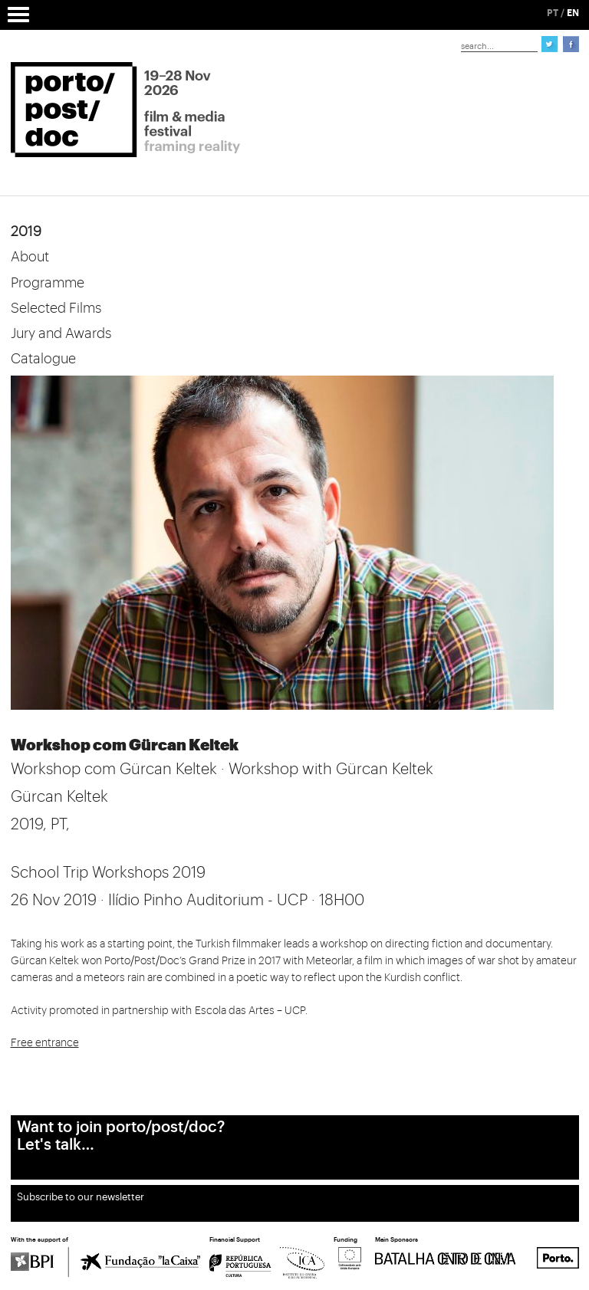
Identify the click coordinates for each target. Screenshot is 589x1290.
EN (573, 13)
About (30, 257)
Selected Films (56, 308)
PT (552, 13)
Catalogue (43, 359)
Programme (47, 283)
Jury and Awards (61, 333)
